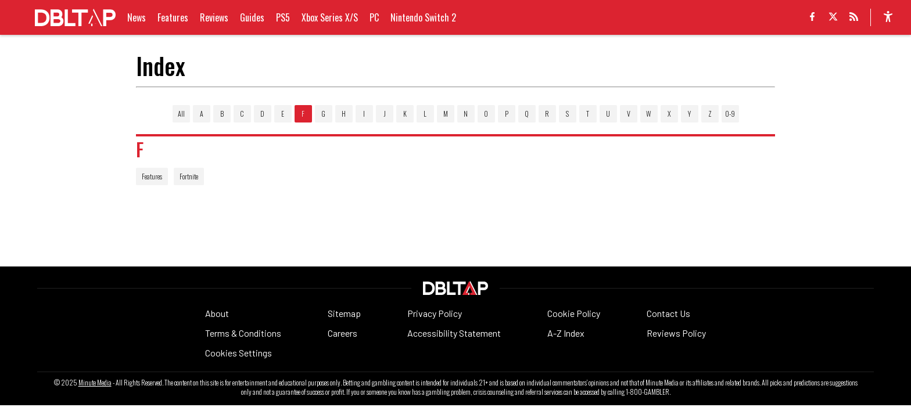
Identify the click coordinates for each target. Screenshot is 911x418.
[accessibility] (888, 17)
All (181, 113)
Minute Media (95, 382)
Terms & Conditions (243, 332)
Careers (342, 332)
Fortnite (189, 176)
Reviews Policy (676, 332)
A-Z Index (565, 332)
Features (152, 176)
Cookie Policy (573, 313)
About (217, 313)
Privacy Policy (434, 313)
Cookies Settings (238, 352)
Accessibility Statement (454, 332)
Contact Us (668, 313)
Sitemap (344, 313)
